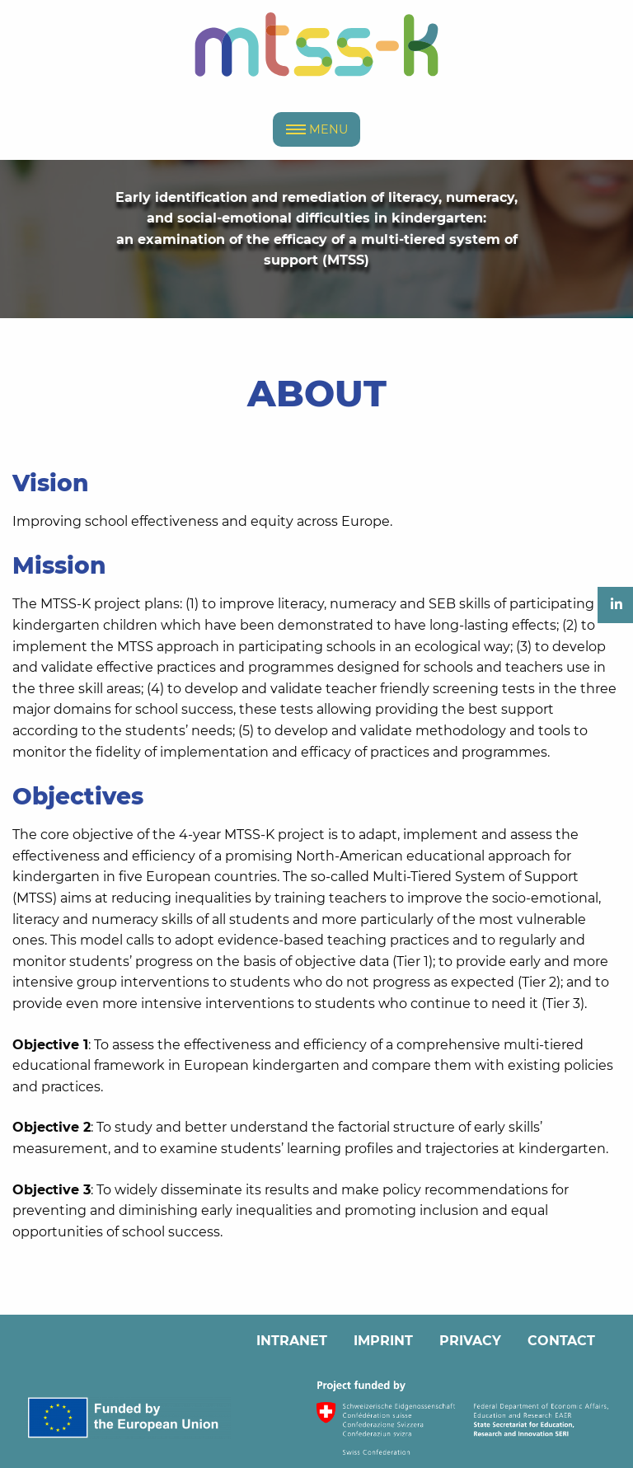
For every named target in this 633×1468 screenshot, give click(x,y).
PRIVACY (470, 1340)
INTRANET (291, 1340)
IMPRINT (383, 1340)
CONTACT (561, 1340)
